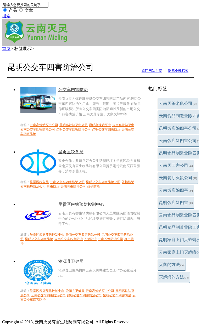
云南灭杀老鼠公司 (178, 103)
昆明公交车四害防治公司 (73, 129)
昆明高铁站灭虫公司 (73, 125)
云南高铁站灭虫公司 (44, 125)
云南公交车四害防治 (68, 239)
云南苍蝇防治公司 (33, 186)
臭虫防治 (53, 186)
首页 (6, 48)
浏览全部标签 (178, 71)
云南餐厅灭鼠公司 (178, 177)
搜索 (6, 16)
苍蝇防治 (128, 182)
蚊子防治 (93, 186)
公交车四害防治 (73, 89)
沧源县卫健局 (70, 261)
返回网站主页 (152, 71)
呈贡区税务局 (70, 152)
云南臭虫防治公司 (73, 186)
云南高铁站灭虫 (123, 125)
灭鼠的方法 (172, 264)
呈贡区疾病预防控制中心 (81, 204)
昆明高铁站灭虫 (100, 125)
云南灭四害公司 (176, 165)
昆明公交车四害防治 (106, 129)
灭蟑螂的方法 (174, 277)
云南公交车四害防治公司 (37, 129)
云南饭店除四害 (176, 190)
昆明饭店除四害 (176, 202)
